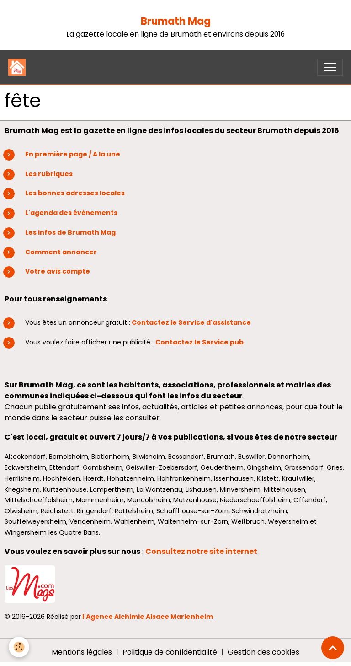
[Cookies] (19, 647)
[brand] (19, 67)
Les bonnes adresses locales (75, 193)
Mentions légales (82, 652)
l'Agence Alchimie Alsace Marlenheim (147, 616)
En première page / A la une (72, 154)
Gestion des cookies (263, 652)
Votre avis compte (57, 271)
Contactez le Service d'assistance (191, 322)
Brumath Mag (176, 21)
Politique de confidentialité (169, 652)
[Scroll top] (332, 647)
